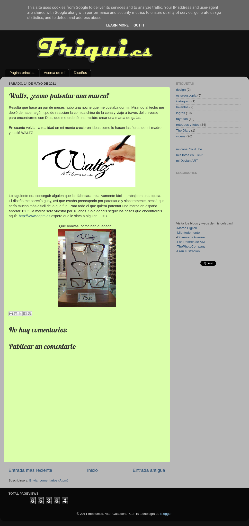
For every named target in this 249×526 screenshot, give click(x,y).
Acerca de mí (54, 73)
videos (181, 136)
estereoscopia (186, 95)
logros (180, 113)
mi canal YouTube (189, 149)
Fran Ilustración (188, 251)
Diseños (80, 73)
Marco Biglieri (187, 228)
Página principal (22, 73)
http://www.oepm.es (34, 216)
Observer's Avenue (191, 237)
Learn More (117, 25)
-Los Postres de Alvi (190, 242)
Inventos (182, 107)
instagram (183, 101)
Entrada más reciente (30, 470)
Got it (139, 25)
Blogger (165, 514)
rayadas (182, 119)
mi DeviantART (187, 160)
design (181, 89)
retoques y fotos (187, 124)
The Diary (183, 130)
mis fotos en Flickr (189, 155)
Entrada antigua (149, 470)
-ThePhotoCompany (190, 246)
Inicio (92, 470)
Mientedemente (188, 232)
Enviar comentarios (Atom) (48, 480)
